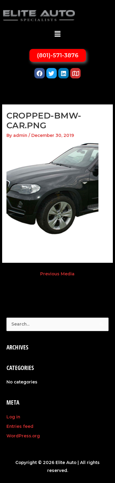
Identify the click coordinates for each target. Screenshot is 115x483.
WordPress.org (23, 435)
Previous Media (57, 273)
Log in (13, 416)
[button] (57, 34)
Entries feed (19, 426)
